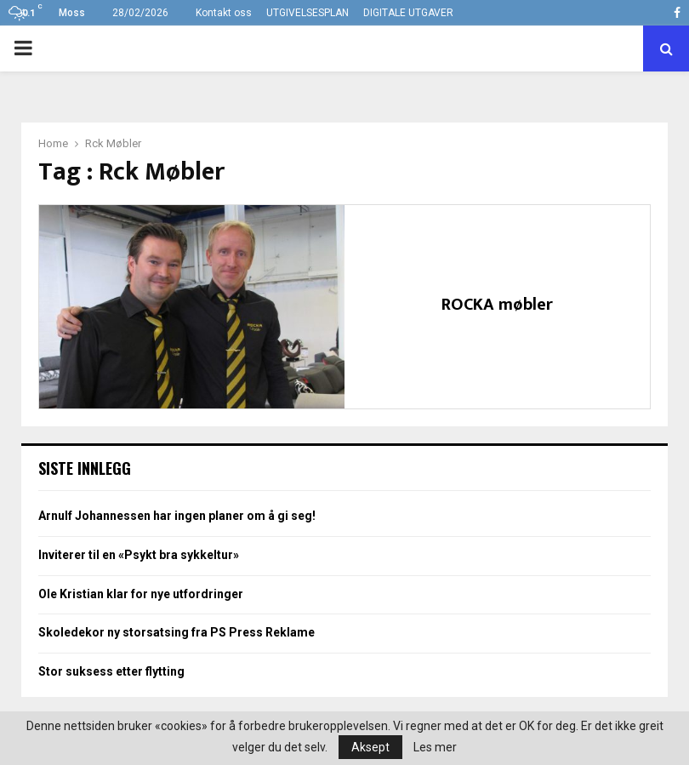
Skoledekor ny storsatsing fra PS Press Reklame (176, 632)
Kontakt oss (224, 13)
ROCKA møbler (497, 304)
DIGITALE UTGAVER (408, 13)
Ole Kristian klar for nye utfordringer (140, 594)
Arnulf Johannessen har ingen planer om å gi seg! (177, 515)
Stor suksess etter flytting (111, 671)
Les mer (435, 747)
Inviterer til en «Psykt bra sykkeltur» (138, 555)
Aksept (370, 747)
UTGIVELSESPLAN (307, 13)
